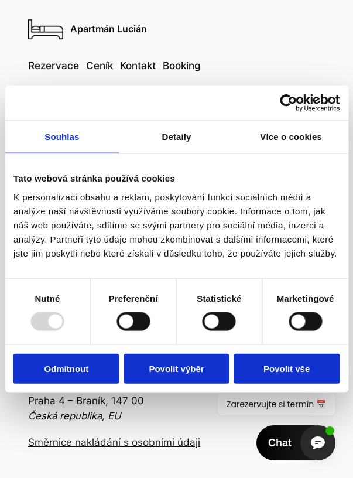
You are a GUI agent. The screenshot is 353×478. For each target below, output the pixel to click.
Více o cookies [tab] (291, 137)
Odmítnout (66, 368)
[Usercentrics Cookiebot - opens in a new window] (288, 103)
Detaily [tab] (176, 137)
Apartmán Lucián (108, 29)
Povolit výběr (176, 368)
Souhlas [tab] (61, 137)
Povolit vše (286, 368)
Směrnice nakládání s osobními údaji (114, 442)
